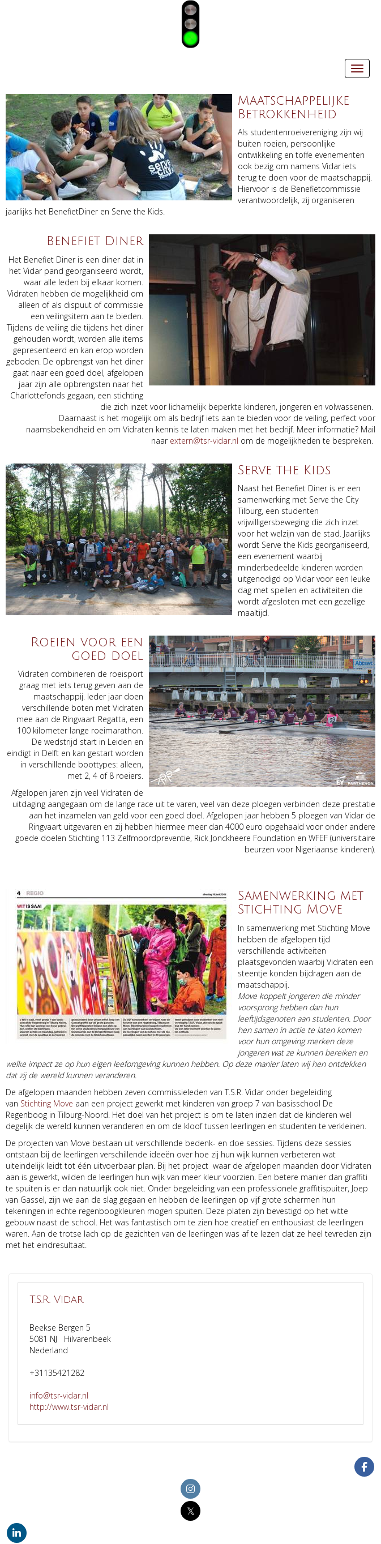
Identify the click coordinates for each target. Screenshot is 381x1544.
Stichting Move (46, 1103)
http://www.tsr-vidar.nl (69, 1406)
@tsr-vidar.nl (204, 440)
